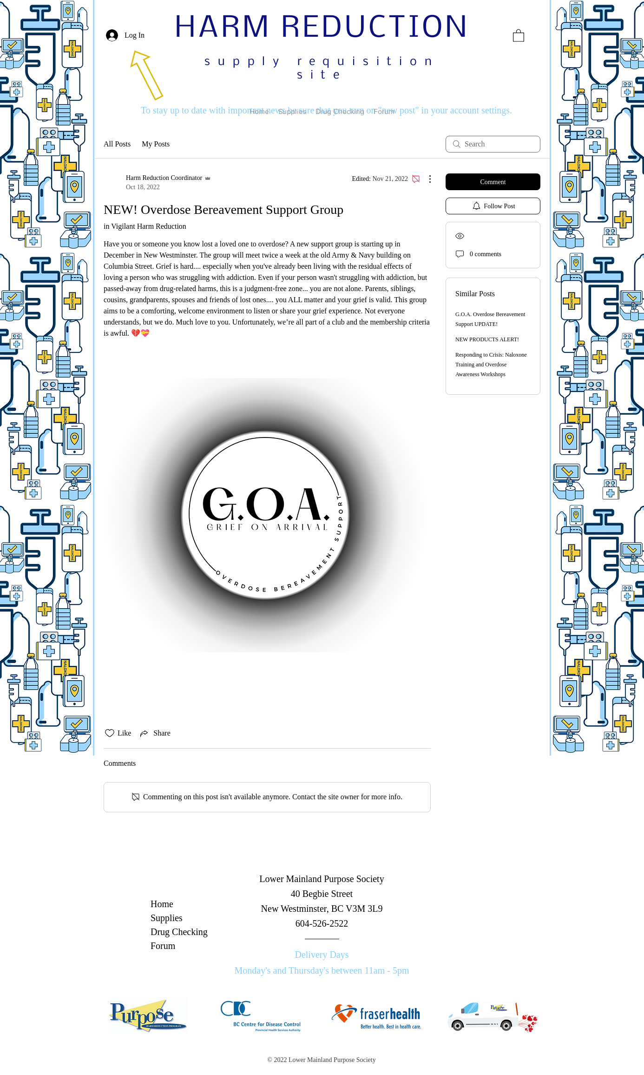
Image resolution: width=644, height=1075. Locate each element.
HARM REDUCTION (322, 29)
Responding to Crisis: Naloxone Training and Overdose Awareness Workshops (491, 365)
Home (162, 904)
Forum (163, 946)
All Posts (117, 144)
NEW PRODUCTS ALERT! (487, 339)
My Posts (156, 144)
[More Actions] (425, 179)
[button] (518, 35)
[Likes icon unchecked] (110, 733)
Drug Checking (179, 932)
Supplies (167, 918)
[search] (493, 144)
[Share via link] (154, 733)
